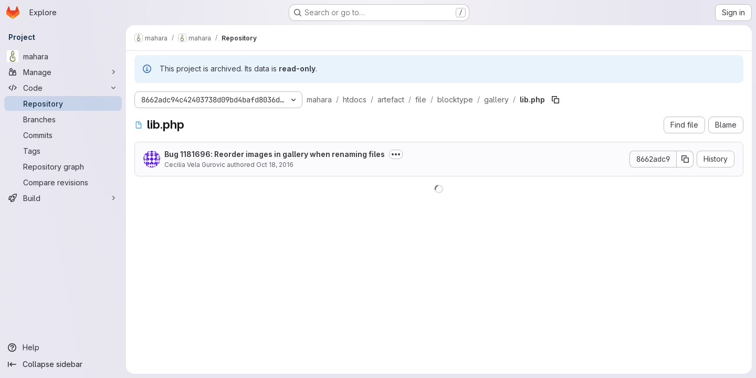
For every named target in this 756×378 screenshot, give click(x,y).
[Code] (63, 87)
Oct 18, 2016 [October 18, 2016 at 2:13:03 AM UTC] (274, 165)
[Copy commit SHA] (685, 159)
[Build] (63, 198)
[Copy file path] (555, 99)
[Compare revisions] (63, 182)
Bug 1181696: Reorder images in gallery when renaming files (274, 154)
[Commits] (63, 135)
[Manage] (63, 72)
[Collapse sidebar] (63, 364)
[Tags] (63, 150)
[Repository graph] (63, 166)
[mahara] (63, 56)
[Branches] (63, 119)
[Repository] (63, 103)
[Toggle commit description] (396, 154)
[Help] (63, 347)
